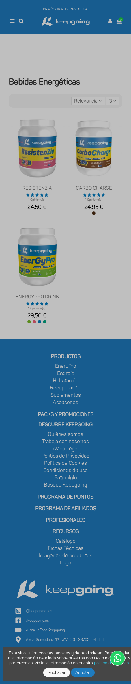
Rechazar (57, 672)
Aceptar (82, 672)
